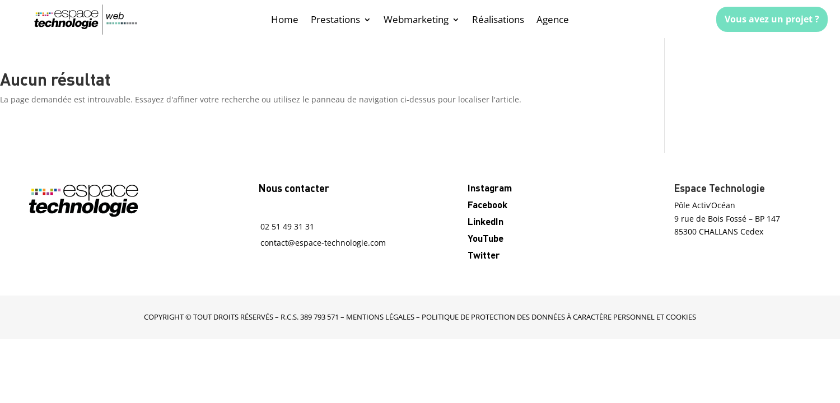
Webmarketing (416, 21)
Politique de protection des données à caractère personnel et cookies (559, 317)
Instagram (490, 187)
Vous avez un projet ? (772, 19)
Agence (552, 21)
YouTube (485, 238)
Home (284, 21)
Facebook (487, 204)
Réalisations (498, 21)
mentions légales (380, 317)
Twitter (484, 255)
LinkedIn (485, 221)
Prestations (335, 21)
